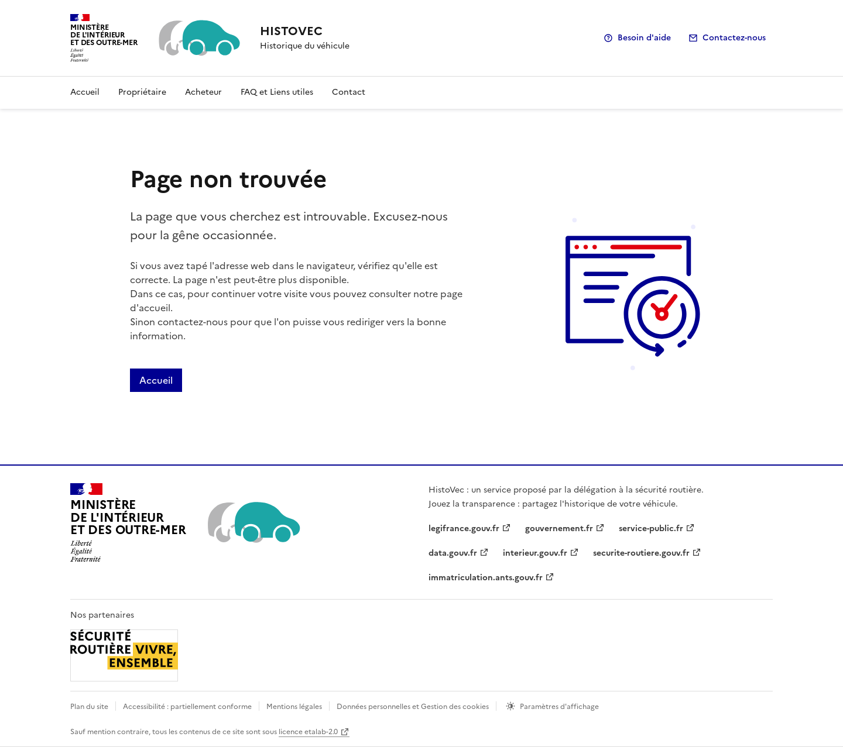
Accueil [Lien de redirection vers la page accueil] (156, 380)
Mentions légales (294, 706)
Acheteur (203, 92)
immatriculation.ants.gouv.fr (486, 578)
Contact (348, 92)
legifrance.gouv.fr (464, 528)
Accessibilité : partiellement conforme (187, 706)
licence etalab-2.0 (308, 732)
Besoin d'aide (644, 38)
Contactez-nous (734, 38)
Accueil (85, 92)
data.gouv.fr (453, 553)
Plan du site (89, 706)
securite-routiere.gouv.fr (641, 553)
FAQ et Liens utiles (277, 92)
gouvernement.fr (559, 528)
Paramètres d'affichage (559, 706)
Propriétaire (142, 92)
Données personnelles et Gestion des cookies (413, 706)
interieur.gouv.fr (535, 553)
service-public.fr (651, 528)
